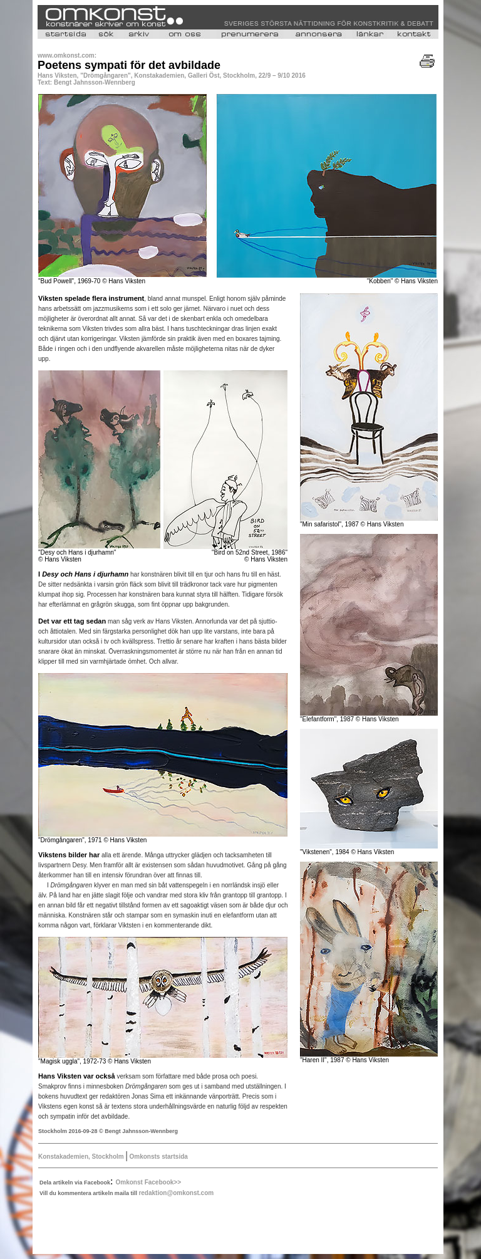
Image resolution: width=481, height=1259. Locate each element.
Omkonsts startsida (158, 1156)
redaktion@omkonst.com (176, 1192)
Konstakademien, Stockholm (81, 1156)
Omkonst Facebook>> (148, 1182)
